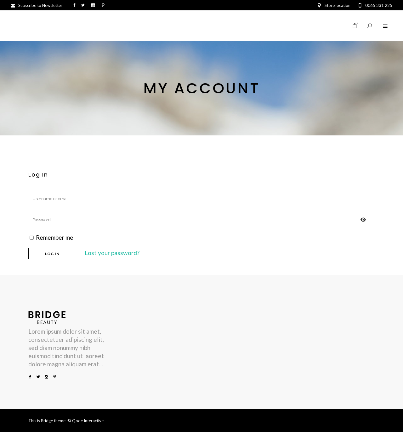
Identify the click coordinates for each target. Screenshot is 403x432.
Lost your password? (112, 252)
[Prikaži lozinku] (363, 219)
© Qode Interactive (85, 420)
